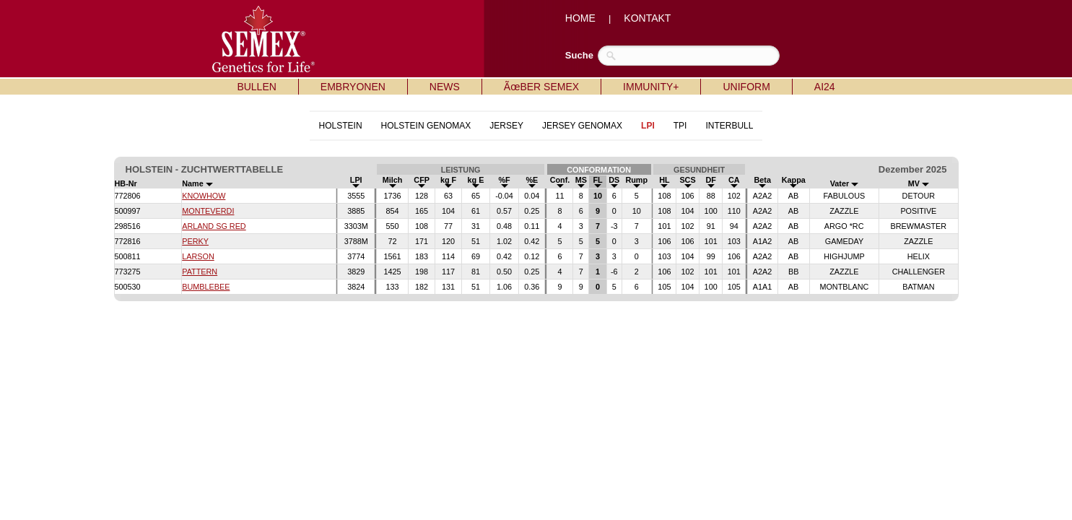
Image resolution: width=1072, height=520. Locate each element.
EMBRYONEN (353, 86)
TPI (680, 126)
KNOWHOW (203, 195)
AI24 (824, 86)
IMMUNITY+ (651, 86)
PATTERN (199, 271)
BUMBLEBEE (206, 286)
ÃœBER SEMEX (541, 86)
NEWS (445, 86)
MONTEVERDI (208, 211)
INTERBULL (729, 126)
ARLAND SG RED (213, 226)
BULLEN (256, 86)
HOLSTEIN (340, 126)
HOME (580, 18)
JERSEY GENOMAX (582, 126)
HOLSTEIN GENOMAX (426, 126)
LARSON (198, 256)
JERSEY (506, 126)
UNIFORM (746, 86)
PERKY (195, 241)
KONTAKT (647, 18)
